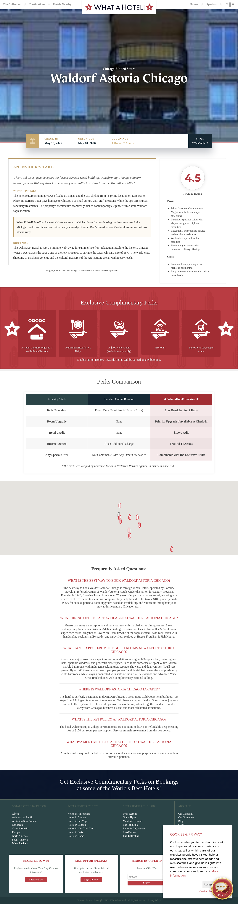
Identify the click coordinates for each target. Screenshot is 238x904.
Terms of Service (84, 900)
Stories (182, 824)
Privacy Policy (154, 900)
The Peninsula (130, 824)
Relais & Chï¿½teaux (134, 828)
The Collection (12, 4)
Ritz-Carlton (129, 832)
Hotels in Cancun (77, 817)
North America (20, 836)
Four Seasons (130, 813)
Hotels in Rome (76, 836)
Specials (211, 4)
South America (20, 839)
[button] (129, 530)
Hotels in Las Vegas (78, 821)
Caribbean (17, 824)
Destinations (37, 4)
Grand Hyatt (129, 817)
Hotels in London (77, 824)
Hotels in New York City (81, 828)
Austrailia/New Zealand (24, 821)
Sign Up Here (91, 879)
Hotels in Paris (75, 832)
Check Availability (200, 141)
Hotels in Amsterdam (79, 813)
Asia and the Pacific (22, 817)
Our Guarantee (186, 817)
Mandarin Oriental (132, 821)
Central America (20, 828)
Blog (180, 821)
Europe (16, 832)
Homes (194, 4)
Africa (15, 813)
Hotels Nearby (62, 4)
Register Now (36, 879)
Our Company (185, 813)
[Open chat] (222, 888)
